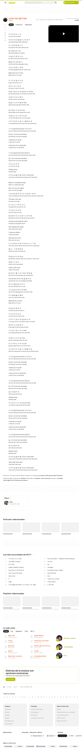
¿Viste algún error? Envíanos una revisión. (15, 480)
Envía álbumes (35, 712)
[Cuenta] (77, 2)
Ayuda (58, 709)
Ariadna (23, 478)
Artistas (7, 712)
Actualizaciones (9, 721)
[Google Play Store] (7, 735)
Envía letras (34, 715)
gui (11, 478)
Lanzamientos (9, 723)
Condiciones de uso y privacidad (66, 712)
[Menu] (5, 2)
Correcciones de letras (37, 718)
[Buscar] (55, 2)
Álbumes (7, 715)
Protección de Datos (62, 715)
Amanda (37, 478)
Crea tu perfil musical (37, 709)
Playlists (7, 718)
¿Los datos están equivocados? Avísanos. (50, 475)
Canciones (8, 709)
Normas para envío (62, 721)
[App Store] (17, 735)
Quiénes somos (61, 718)
